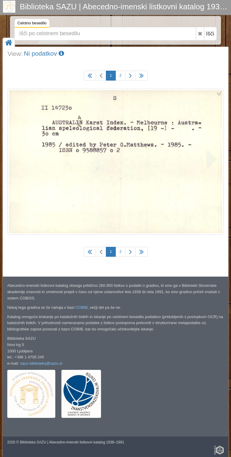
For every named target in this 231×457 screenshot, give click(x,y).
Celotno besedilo (32, 24)
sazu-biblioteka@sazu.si (41, 363)
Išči (210, 34)
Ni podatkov (44, 53)
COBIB (81, 307)
